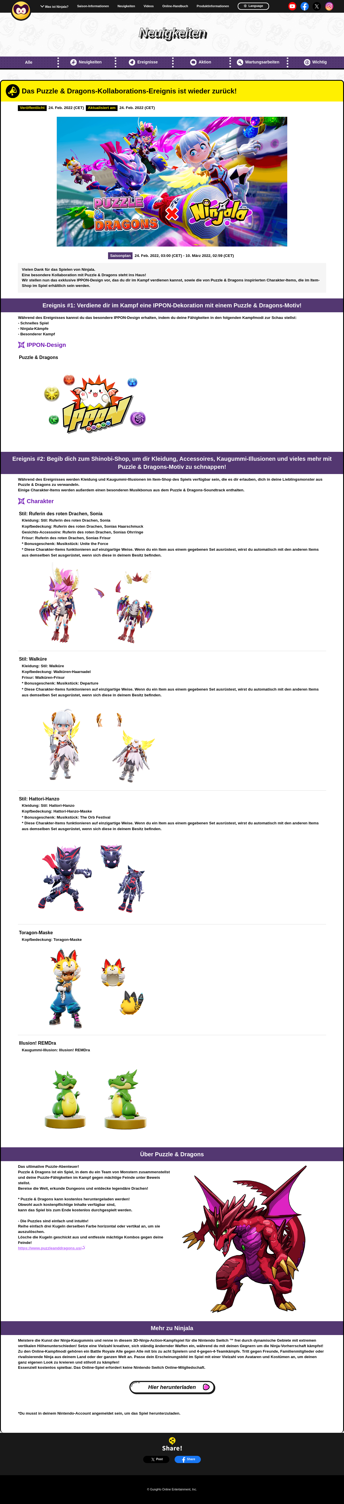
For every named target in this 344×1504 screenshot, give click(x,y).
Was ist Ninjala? (57, 6)
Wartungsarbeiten (258, 62)
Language (253, 6)
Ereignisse (143, 62)
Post (156, 1459)
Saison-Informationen (93, 6)
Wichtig (315, 62)
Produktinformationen (213, 6)
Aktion (200, 62)
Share (187, 1459)
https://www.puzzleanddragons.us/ (51, 1248)
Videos (149, 6)
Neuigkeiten (126, 6)
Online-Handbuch (175, 6)
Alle (29, 62)
